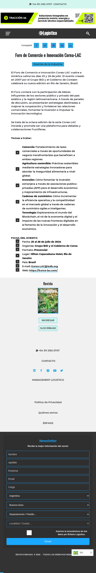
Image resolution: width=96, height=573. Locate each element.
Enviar (48, 541)
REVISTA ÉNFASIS (24, 554)
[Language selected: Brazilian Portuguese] (82, 552)
